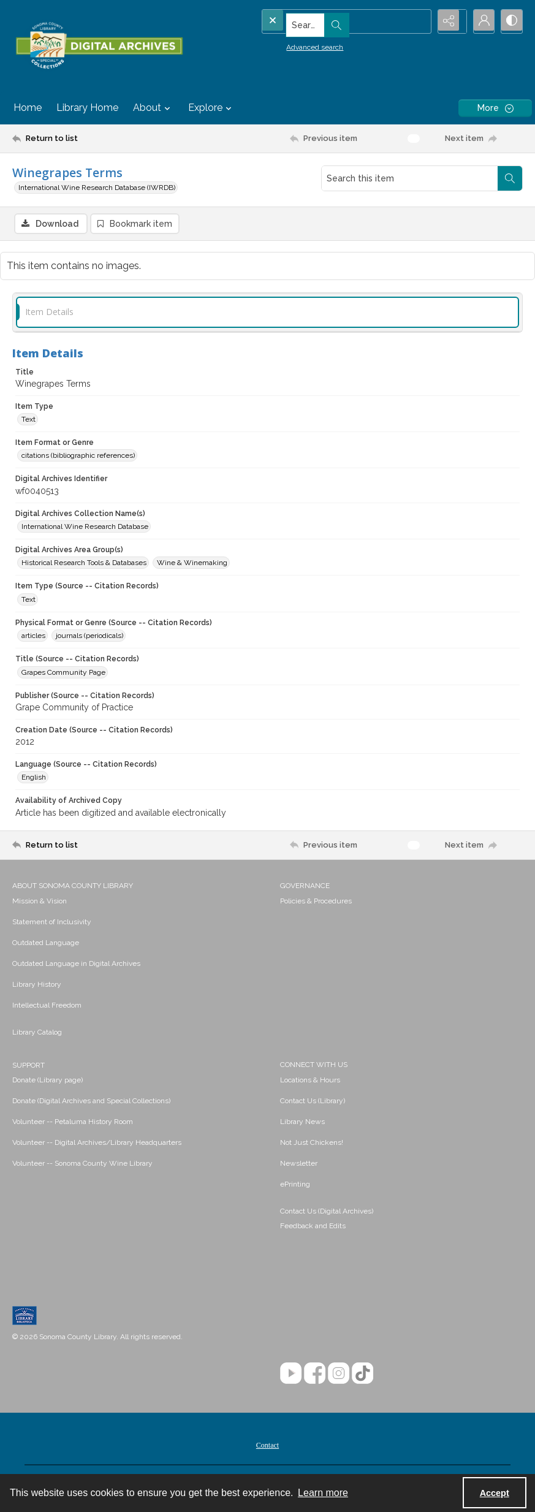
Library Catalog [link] (37, 1033)
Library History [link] (36, 985)
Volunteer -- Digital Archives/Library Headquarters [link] (96, 1143)
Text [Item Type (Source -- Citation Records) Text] (28, 600)
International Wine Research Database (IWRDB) (96, 187)
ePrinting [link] (295, 1185)
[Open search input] (418, 21)
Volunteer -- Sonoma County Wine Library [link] (82, 1164)
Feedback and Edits (313, 1227)
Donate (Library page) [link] (47, 1081)
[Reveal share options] (449, 21)
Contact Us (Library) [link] (312, 1102)
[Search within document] (510, 178)
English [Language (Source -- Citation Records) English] (33, 779)
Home (27, 107)
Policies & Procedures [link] (316, 902)
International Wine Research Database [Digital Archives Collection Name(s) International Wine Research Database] (84, 527)
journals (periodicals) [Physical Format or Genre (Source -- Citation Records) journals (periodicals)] (89, 637)
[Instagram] (338, 1374)
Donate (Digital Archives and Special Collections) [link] (91, 1102)
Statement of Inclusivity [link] (51, 923)
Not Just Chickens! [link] (311, 1143)
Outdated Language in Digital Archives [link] (76, 964)
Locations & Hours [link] (310, 1081)
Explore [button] (211, 108)
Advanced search (294, 43)
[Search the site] (324, 21)
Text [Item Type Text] (28, 420)
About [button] (153, 108)
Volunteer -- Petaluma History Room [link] (72, 1123)
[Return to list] (80, 138)
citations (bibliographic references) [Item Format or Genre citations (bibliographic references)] (78, 457)
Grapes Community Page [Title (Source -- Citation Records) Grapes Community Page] (63, 673)
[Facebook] (314, 1374)
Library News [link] (302, 1123)
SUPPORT (28, 1066)
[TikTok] (362, 1374)
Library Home (87, 107)
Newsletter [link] (298, 1164)
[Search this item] (410, 178)
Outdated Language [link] (45, 944)
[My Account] (479, 21)
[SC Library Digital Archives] (99, 45)
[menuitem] (140, 901)
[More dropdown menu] (495, 108)
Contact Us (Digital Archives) (326, 1212)
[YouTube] (291, 1374)
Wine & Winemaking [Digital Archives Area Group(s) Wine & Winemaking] (192, 564)
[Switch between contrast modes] (510, 21)
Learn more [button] (323, 1492)
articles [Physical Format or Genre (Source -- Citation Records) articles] (33, 637)
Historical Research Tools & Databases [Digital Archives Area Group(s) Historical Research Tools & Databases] (83, 564)
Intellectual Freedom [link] (47, 1006)
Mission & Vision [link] (39, 902)
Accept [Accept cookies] (494, 1493)
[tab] (267, 313)
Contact (267, 1446)
